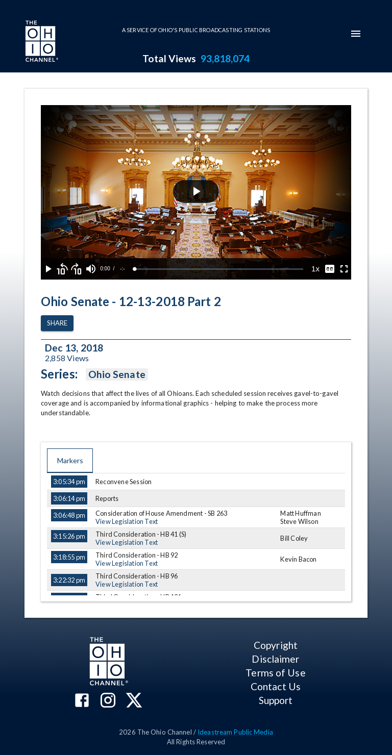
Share (57, 323)
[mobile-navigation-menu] (356, 33)
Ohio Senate (117, 374)
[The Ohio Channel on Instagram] (108, 701)
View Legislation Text (126, 521)
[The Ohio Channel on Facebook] (82, 701)
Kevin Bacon (298, 559)
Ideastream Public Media (235, 732)
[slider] (219, 269)
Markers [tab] (69, 460)
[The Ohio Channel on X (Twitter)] (134, 701)
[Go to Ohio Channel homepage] (41, 42)
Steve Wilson (299, 521)
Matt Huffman (300, 513)
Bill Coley (294, 538)
